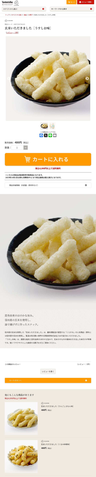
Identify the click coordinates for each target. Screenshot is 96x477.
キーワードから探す (59, 9)
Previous (9, 78)
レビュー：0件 (12, 32)
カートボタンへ (15, 380)
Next (87, 78)
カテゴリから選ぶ (10, 9)
